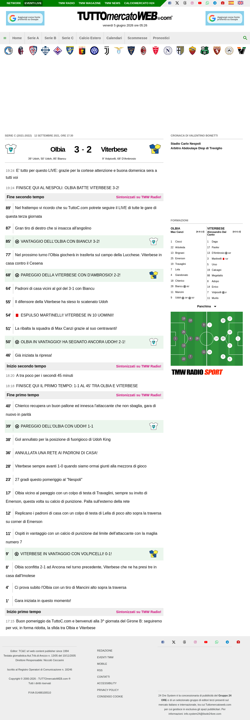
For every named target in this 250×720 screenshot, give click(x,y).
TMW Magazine (90, 3)
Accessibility (107, 683)
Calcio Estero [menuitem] (90, 38)
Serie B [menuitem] (50, 38)
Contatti (103, 677)
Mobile (102, 663)
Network (14, 3)
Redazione (104, 650)
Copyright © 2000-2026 (22, 678)
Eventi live (33, 3)
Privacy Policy (108, 690)
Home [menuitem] (17, 38)
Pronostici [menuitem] (161, 38)
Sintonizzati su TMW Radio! (138, 197)
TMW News (112, 3)
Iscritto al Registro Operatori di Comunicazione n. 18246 (39, 669)
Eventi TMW (105, 657)
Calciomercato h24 (139, 3)
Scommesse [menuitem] (137, 38)
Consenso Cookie (110, 696)
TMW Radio (66, 3)
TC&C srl (24, 651)
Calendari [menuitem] (114, 38)
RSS (99, 670)
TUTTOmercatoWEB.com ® (54, 678)
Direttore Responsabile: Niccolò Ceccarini (40, 660)
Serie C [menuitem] (68, 38)
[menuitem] (4, 38)
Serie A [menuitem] (33, 38)
